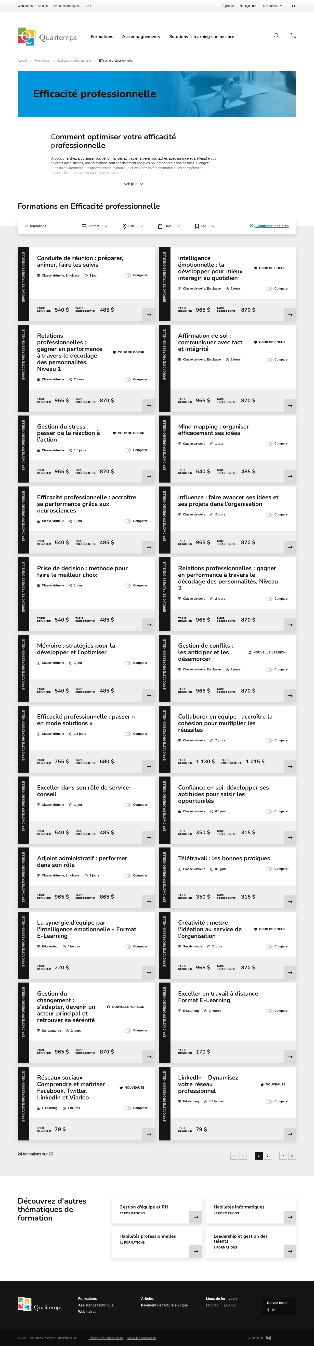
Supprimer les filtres (269, 225)
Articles (43, 6)
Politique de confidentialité (106, 1338)
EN (294, 6)
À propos (228, 6)
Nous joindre (248, 6)
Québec (230, 1305)
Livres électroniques (66, 6)
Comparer (135, 275)
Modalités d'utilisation (141, 1338)
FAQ (88, 6)
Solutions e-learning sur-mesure (201, 37)
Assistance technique (96, 1305)
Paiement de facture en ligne (164, 1305)
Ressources (270, 6)
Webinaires (25, 6)
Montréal (212, 1305)
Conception (266, 1338)
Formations (102, 37)
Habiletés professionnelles (74, 60)
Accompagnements (141, 37)
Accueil (22, 60)
